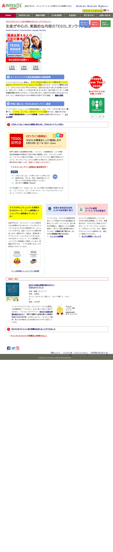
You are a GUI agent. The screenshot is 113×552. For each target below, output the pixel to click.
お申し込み (93, 6)
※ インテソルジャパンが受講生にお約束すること (29, 335)
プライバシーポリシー (81, 354)
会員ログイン (104, 6)
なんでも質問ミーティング (91, 236)
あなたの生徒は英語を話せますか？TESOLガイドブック (42, 286)
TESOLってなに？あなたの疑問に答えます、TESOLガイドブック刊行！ (37, 124)
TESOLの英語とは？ (95, 23)
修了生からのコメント (84, 23)
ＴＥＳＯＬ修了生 (67, 354)
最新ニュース (55, 352)
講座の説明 (59, 95)
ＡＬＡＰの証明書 (56, 236)
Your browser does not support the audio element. (97, 116)
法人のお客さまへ (105, 23)
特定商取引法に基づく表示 (99, 354)
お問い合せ (82, 6)
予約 (55, 177)
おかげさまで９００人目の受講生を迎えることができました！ (29, 21)
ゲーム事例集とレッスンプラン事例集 (25, 271)
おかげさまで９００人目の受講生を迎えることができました (33, 329)
